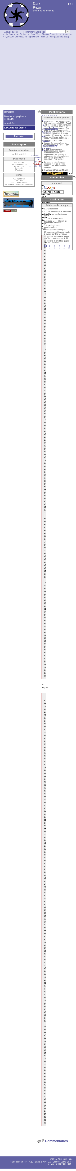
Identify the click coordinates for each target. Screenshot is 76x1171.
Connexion (19, 136)
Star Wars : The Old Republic (44, 34)
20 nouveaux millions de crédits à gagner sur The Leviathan (57, 233)
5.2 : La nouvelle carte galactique (57, 211)
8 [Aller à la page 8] (54, 248)
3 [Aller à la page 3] (54, 246)
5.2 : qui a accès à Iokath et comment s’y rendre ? (55, 222)
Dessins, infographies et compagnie (15, 117)
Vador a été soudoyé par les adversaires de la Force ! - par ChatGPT (56, 145)
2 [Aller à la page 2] (49, 246)
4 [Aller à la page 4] (59, 246)
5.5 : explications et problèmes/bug (52, 226)
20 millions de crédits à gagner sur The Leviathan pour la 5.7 (56, 237)
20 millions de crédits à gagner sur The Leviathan (56, 242)
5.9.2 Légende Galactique (54, 230)
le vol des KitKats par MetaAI (56, 170)
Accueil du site (11, 32)
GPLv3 (51, 1164)
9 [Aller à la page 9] (59, 248)
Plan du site (15, 1162)
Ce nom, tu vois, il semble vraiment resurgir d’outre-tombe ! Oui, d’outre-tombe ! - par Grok (56, 164)
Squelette (60, 1164)
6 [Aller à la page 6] (69, 246)
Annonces (67, 34)
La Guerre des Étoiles (16, 34)
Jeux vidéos (9, 123)
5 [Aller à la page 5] (64, 246)
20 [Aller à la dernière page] (69, 248)
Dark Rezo (37, 5)
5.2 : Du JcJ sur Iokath (53, 218)
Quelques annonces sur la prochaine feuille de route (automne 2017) (37, 37)
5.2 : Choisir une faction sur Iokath (55, 215)
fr (70, 3)
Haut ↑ (69, 1164)
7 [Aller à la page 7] (49, 248)
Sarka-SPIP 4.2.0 (43, 1162)
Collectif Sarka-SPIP (62, 1162)
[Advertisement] (32, 72)
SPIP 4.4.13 (27, 1162)
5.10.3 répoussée (51, 209)
